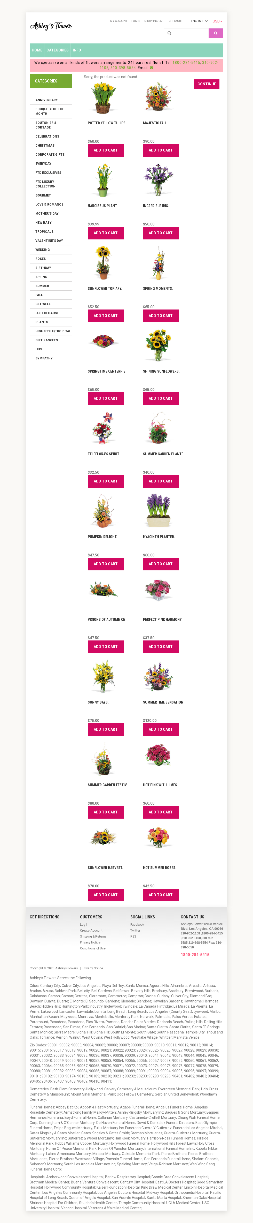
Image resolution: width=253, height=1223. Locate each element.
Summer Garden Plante (163, 454)
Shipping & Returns (93, 936)
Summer (42, 286)
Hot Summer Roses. (159, 868)
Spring (41, 277)
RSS (133, 936)
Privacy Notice (90, 942)
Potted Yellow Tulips (106, 123)
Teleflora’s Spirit (103, 454)
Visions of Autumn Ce (106, 619)
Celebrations (47, 136)
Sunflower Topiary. (105, 288)
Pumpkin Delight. (102, 537)
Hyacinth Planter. (159, 537)
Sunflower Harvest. (105, 868)
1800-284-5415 (186, 63)
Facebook (137, 924)
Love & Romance (49, 204)
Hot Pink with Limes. (160, 785)
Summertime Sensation (163, 702)
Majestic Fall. (155, 123)
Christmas (44, 145)
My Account (119, 21)
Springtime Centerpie (106, 371)
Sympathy (44, 358)
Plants (41, 322)
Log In (135, 21)
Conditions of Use (93, 948)
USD (217, 21)
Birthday (43, 268)
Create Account (91, 930)
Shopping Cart (154, 21)
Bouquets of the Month (49, 111)
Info (77, 50)
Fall (39, 295)
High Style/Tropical (53, 331)
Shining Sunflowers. (161, 371)
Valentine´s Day (49, 241)
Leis (38, 349)
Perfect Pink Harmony (162, 619)
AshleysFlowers (66, 968)
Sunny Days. (98, 702)
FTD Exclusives (48, 173)
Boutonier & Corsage (46, 125)
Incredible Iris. (156, 206)
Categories (57, 50)
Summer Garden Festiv (107, 785)
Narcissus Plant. (102, 206)
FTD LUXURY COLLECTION (45, 184)
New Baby (43, 222)
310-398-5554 (123, 68)
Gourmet (43, 195)
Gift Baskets (46, 340)
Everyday (43, 163)
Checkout (176, 21)
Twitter (135, 930)
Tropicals (44, 231)
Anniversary (46, 100)
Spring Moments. (158, 288)
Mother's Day (47, 213)
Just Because (47, 313)
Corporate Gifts (50, 154)
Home (37, 50)
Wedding (42, 250)
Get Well (43, 304)
